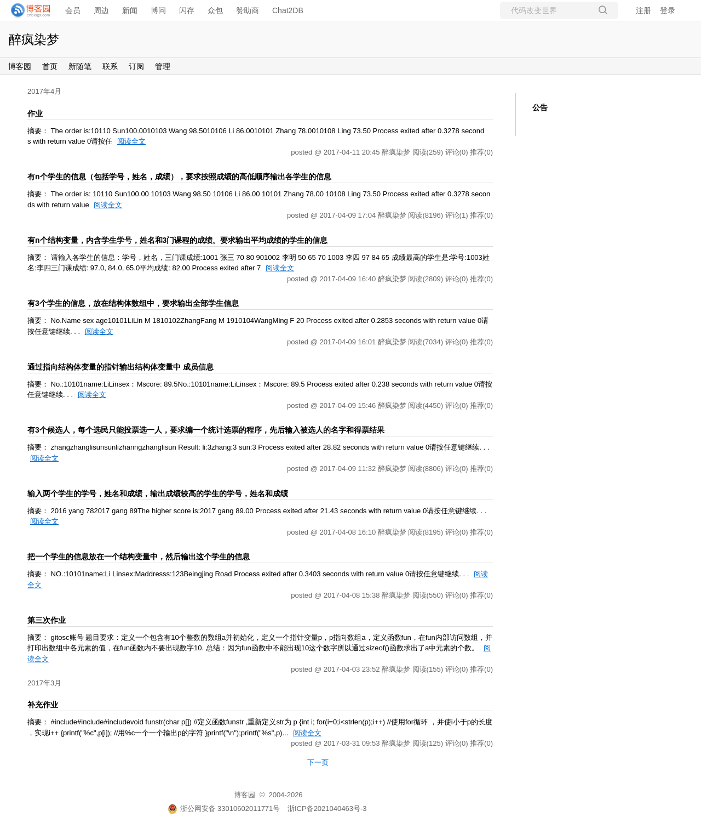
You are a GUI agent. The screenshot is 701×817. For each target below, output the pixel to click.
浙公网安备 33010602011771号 (224, 808)
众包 (215, 10)
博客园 (19, 66)
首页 (50, 66)
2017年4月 (44, 91)
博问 (158, 10)
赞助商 (247, 10)
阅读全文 (131, 141)
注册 (643, 10)
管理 (162, 66)
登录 (667, 10)
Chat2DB (287, 10)
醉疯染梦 (34, 39)
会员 (73, 10)
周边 (101, 10)
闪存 (186, 10)
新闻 (129, 10)
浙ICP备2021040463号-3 (327, 808)
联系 (110, 66)
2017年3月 (44, 683)
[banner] (27, 10)
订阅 (136, 66)
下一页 (318, 762)
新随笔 (79, 66)
